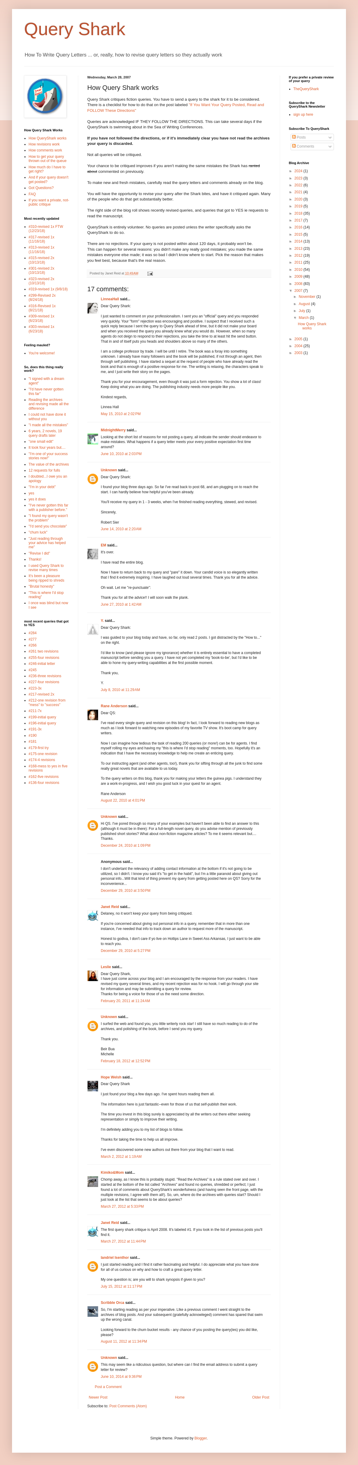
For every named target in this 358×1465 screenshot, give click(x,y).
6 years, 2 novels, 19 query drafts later (45, 433)
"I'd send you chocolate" (48, 526)
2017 (299, 220)
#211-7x (35, 711)
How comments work (45, 150)
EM (103, 545)
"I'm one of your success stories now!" (48, 456)
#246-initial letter (42, 664)
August (305, 304)
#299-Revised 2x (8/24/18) (42, 297)
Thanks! (35, 559)
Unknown (109, 470)
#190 (33, 735)
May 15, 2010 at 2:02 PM (120, 414)
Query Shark (74, 29)
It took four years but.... (47, 447)
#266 (33, 645)
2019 (299, 206)
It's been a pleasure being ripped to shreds (46, 578)
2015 (299, 234)
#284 (33, 633)
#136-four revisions (44, 783)
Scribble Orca (112, 1303)
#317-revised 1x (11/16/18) (41, 239)
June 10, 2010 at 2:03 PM (121, 454)
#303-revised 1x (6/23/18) (41, 329)
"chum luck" (38, 532)
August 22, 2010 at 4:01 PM (123, 800)
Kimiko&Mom (112, 1172)
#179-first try (39, 748)
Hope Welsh (111, 1077)
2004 (299, 346)
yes (31, 493)
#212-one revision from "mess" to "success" (47, 702)
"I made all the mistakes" (48, 425)
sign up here (303, 114)
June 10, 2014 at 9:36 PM (121, 1377)
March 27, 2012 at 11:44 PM (123, 1241)
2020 (299, 199)
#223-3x (35, 688)
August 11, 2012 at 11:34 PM (124, 1341)
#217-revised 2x (41, 694)
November (307, 297)
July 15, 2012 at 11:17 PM (121, 1286)
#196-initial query (42, 723)
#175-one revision (43, 754)
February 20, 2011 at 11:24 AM (125, 1001)
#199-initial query (42, 717)
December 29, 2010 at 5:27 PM (125, 951)
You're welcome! (42, 353)
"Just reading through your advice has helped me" (47, 543)
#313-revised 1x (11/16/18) (41, 249)
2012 (299, 255)
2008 (299, 284)
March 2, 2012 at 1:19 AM (121, 1157)
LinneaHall (110, 299)
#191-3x (35, 729)
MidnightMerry (113, 430)
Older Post (260, 1397)
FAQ (32, 194)
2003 (299, 353)
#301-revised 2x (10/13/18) (41, 270)
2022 (299, 185)
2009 (299, 276)
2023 (299, 178)
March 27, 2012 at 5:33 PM (122, 1206)
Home (180, 1397)
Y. (102, 621)
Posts (299, 137)
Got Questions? (41, 188)
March (304, 318)
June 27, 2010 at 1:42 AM (121, 604)
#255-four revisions (44, 658)
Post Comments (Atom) (128, 1406)
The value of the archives (49, 464)
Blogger (200, 1438)
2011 (299, 262)
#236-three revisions (45, 676)
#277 (33, 639)
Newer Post (98, 1397)
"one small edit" (41, 441)
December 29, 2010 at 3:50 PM (125, 890)
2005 (299, 339)
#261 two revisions (43, 651)
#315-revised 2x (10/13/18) (41, 260)
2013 (299, 248)
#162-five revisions (44, 777)
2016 (299, 227)
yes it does (37, 499)
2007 (299, 291)
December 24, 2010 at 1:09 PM (125, 845)
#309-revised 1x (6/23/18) (41, 318)
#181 (33, 741)
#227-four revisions (44, 682)
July (302, 311)
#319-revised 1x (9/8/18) (48, 289)
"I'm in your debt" (42, 487)
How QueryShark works (47, 138)
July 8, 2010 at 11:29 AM (120, 690)
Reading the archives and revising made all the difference (49, 404)
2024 (299, 171)
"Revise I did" (39, 553)
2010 (299, 270)
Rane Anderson (114, 706)
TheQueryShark (306, 89)
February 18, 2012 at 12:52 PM (125, 1061)
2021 (299, 192)
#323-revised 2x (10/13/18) (41, 281)
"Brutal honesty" (41, 586)
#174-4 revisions (42, 760)
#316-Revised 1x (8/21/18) (42, 308)
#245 (33, 670)
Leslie (106, 967)
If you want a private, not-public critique (49, 202)
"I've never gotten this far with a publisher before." (48, 507)
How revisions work (44, 144)
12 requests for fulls (44, 470)
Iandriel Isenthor (115, 1257)
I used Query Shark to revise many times (46, 568)
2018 (299, 213)
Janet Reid (110, 907)
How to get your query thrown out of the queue (47, 158)
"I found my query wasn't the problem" (48, 518)
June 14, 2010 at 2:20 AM (121, 529)
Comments (303, 146)
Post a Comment (108, 1387)
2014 (299, 241)
